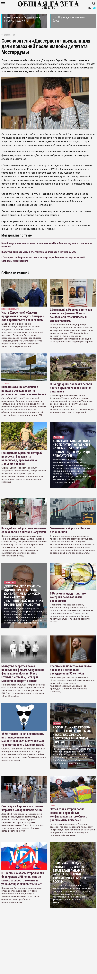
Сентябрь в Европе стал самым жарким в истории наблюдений (22, 808)
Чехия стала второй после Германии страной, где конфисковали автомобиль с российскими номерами (68, 814)
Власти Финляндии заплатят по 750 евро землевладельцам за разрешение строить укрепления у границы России (69, 872)
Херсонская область (10, 309)
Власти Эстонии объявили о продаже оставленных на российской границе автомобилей (23, 390)
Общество (48, 7)
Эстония (5, 383)
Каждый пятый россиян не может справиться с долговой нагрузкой (23, 530)
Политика (58, 437)
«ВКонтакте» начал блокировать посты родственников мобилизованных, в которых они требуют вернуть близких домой (22, 739)
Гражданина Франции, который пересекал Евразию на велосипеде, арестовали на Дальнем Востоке (21, 458)
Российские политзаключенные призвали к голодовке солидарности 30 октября (71, 669)
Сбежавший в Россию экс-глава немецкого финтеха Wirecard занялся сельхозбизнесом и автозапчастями (71, 315)
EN (94, 8)
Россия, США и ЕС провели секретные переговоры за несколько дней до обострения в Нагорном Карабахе (72, 735)
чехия (52, 806)
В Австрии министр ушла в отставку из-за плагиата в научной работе (38, 251)
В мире (57, 723)
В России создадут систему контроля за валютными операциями (68, 597)
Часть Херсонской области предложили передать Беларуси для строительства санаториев (22, 316)
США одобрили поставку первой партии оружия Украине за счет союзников (71, 387)
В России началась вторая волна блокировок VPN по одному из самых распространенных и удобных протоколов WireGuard (22, 878)
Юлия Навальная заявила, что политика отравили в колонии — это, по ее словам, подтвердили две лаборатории (72, 448)
